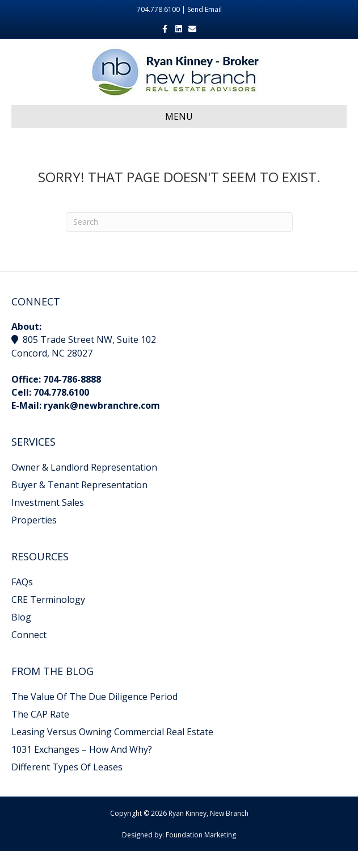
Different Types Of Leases (67, 767)
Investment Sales (47, 502)
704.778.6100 (61, 392)
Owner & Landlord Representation (84, 467)
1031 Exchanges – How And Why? (81, 749)
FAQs (22, 582)
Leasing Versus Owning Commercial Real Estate (112, 732)
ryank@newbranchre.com (102, 405)
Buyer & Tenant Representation (79, 485)
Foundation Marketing (201, 835)
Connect (29, 634)
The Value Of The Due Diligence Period (94, 696)
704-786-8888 (72, 379)
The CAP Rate (40, 714)
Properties (34, 520)
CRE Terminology (48, 599)
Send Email (204, 9)
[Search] (179, 222)
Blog (21, 617)
